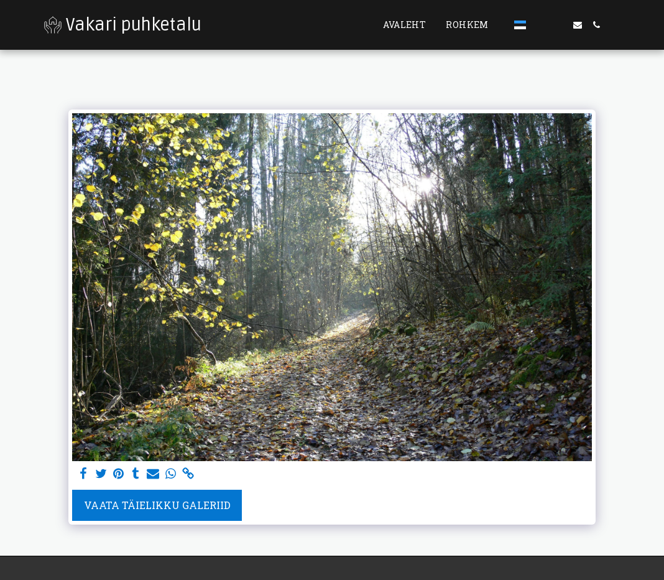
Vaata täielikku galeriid (157, 505)
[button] (540, 25)
